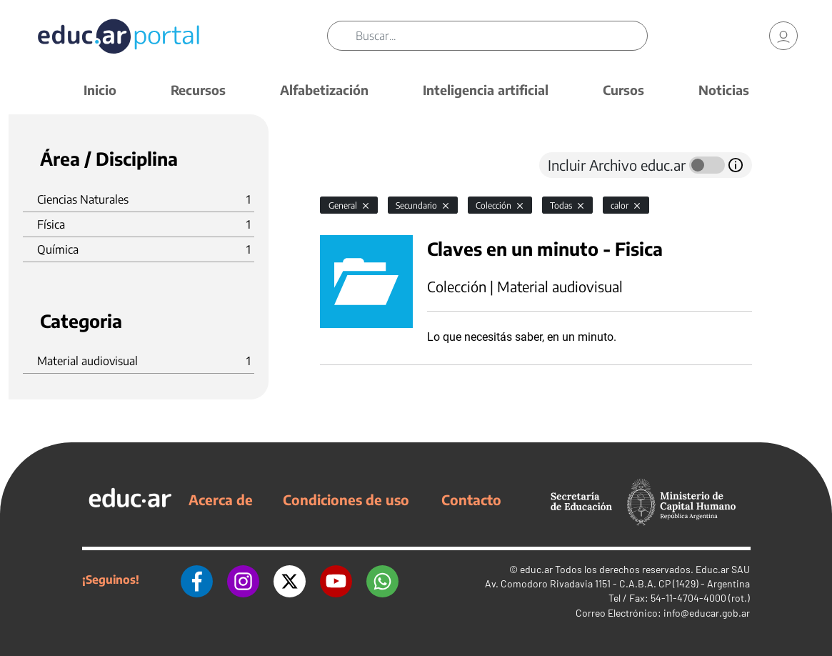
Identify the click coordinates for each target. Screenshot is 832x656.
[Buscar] (501, 35)
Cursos (623, 89)
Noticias (723, 89)
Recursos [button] (198, 89)
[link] (783, 35)
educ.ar (536, 569)
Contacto (471, 499)
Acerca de (221, 499)
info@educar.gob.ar (706, 613)
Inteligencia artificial (485, 89)
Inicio (100, 89)
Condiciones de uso (346, 499)
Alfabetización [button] (324, 89)
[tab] (348, 165)
